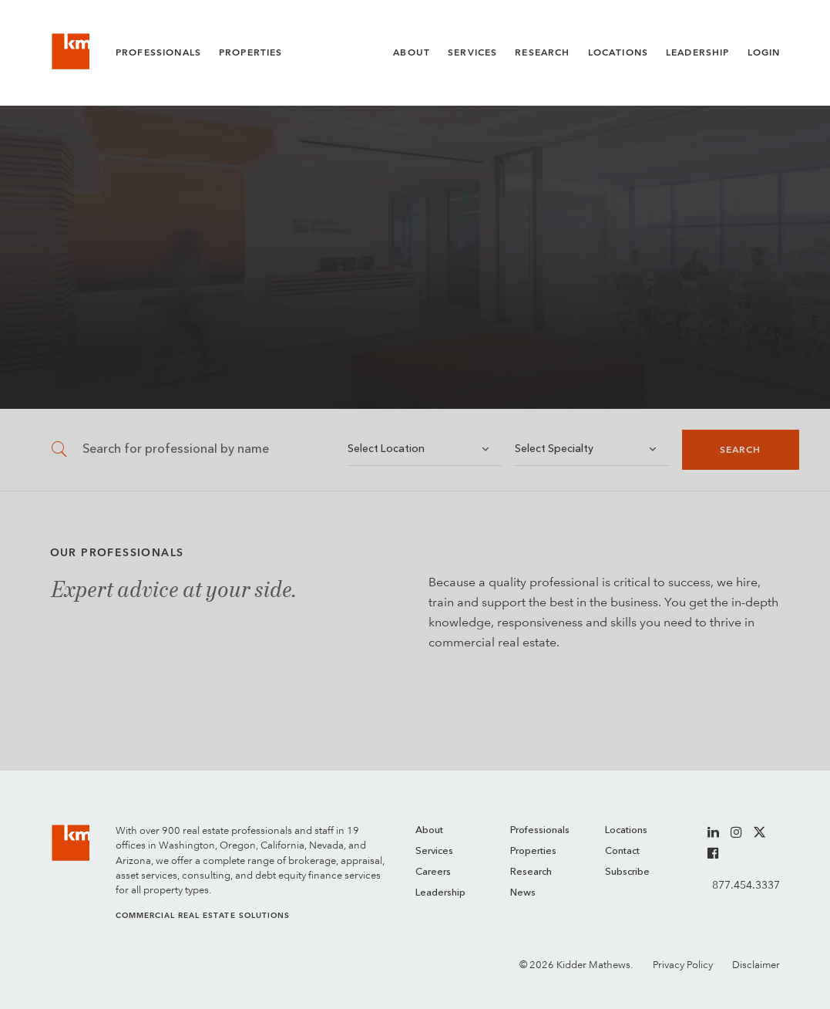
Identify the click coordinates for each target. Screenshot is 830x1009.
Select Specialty (554, 449)
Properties (251, 52)
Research (542, 52)
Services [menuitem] (434, 851)
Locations (618, 52)
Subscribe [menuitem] (627, 872)
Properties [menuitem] (533, 851)
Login (764, 52)
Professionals (158, 52)
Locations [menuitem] (626, 830)
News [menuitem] (523, 893)
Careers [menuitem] (433, 872)
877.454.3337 (746, 885)
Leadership (698, 52)
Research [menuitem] (531, 872)
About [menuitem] (429, 830)
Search (740, 449)
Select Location (386, 449)
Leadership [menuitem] (440, 893)
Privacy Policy (683, 964)
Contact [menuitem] (622, 851)
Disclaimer (756, 964)
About (411, 52)
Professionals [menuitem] (540, 830)
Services (472, 52)
